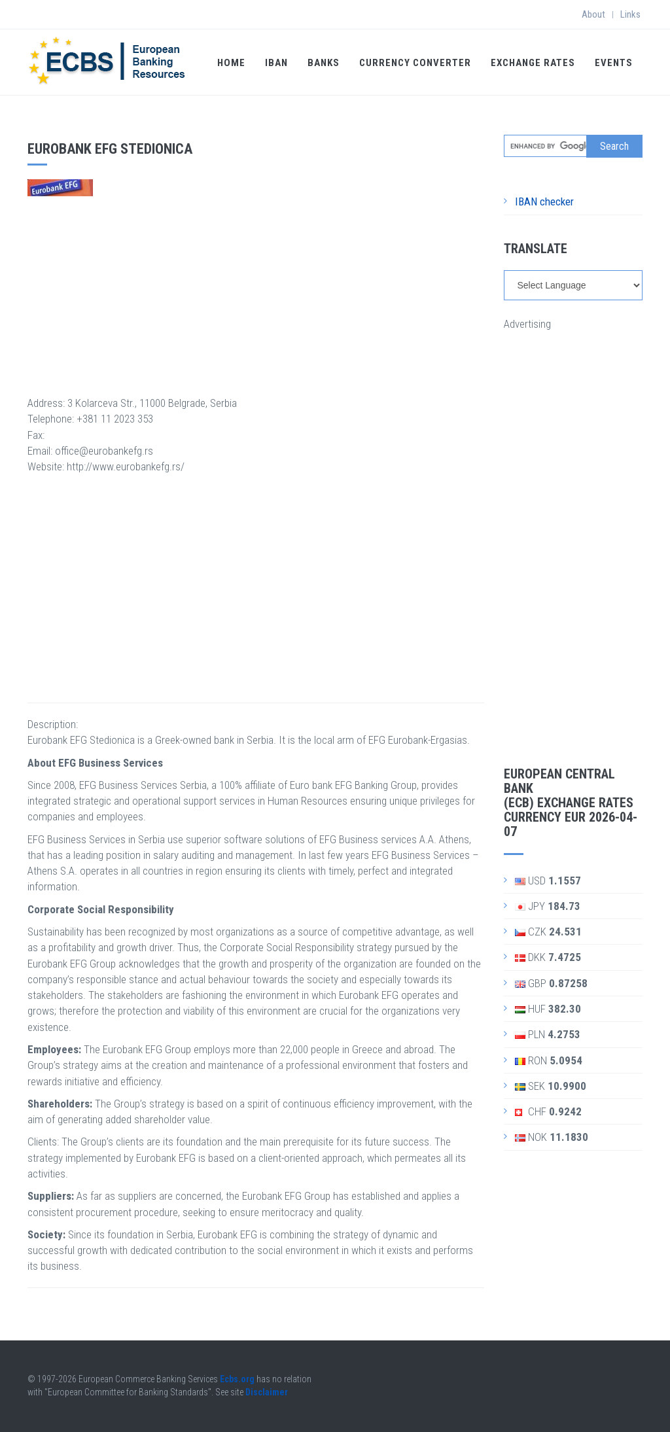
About (593, 14)
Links (630, 14)
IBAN (276, 63)
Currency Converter (415, 63)
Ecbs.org (237, 1379)
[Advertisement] (255, 287)
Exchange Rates (533, 63)
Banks (324, 63)
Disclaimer (266, 1392)
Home (231, 63)
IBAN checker (544, 201)
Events (614, 63)
